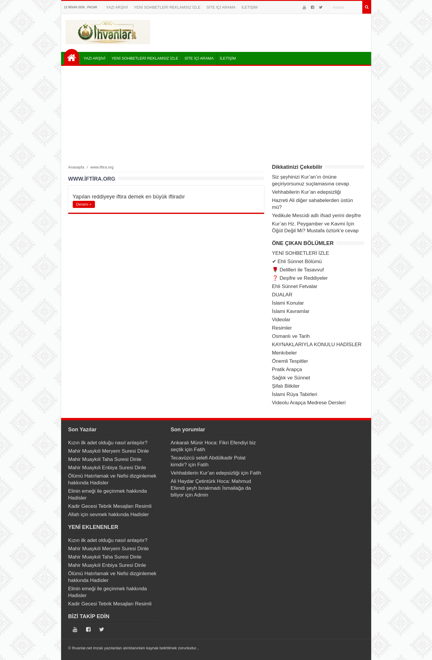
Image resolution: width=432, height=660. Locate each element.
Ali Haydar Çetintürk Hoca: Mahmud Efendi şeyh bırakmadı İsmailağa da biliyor (211, 488)
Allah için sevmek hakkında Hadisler (108, 514)
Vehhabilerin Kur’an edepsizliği (306, 192)
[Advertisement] (216, 114)
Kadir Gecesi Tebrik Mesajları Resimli (110, 506)
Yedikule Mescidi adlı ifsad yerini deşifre (316, 215)
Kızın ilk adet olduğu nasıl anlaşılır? (107, 443)
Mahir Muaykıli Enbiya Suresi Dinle (107, 467)
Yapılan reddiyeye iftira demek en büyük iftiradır (129, 197)
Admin (201, 495)
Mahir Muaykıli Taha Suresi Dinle (105, 459)
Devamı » (83, 204)
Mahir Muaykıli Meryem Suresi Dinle (108, 451)
